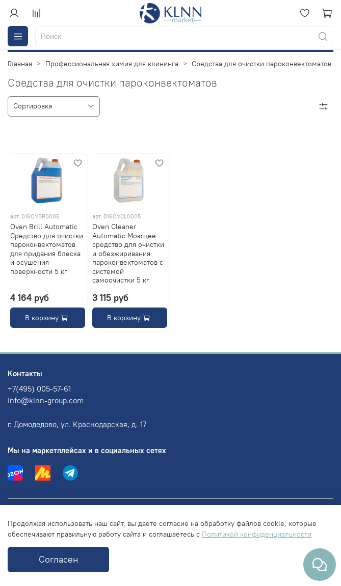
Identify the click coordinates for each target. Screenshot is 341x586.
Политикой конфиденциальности (256, 534)
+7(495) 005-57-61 (39, 389)
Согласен (58, 559)
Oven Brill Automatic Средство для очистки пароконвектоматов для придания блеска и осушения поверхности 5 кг (46, 249)
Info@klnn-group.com (46, 400)
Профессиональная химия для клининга (111, 63)
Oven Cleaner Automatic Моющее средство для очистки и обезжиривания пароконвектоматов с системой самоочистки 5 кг (128, 253)
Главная (20, 63)
